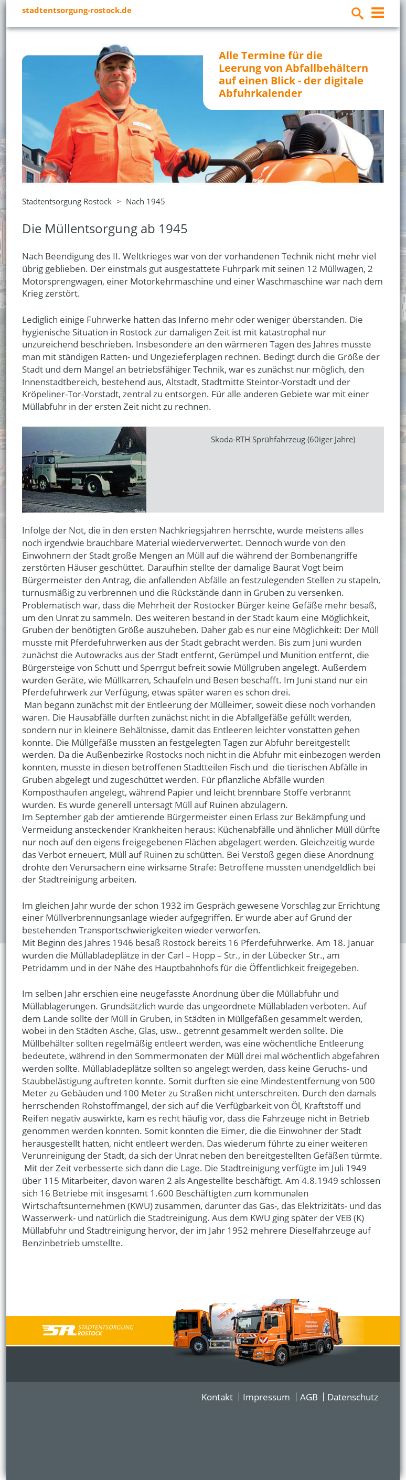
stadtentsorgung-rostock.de (77, 10)
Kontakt (217, 1397)
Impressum (266, 1397)
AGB (309, 1397)
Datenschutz (352, 1397)
